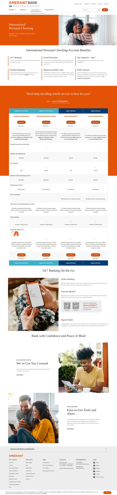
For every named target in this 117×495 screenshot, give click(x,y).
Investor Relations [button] (13, 470)
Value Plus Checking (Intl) (21, 116)
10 (95, 56)
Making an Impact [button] (13, 479)
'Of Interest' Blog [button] (99, 477)
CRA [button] (10, 487)
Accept (107, 492)
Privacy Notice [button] (46, 462)
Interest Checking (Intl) (95, 116)
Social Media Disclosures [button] (48, 470)
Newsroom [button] (11, 476)
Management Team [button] (13, 473)
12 (19, 194)
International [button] (36, 10)
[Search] (90, 9)
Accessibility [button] (46, 468)
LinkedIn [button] (97, 465)
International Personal (26, 13)
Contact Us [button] (28, 470)
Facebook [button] (97, 468)
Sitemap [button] (28, 479)
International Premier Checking (46, 116)
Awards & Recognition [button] (14, 484)
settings (45, 493)
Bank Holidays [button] (29, 462)
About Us (93, 3)
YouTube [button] (97, 474)
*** (28, 74)
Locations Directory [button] (30, 473)
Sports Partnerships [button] (14, 468)
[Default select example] (61, 101)
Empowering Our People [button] (15, 481)
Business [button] (23, 10)
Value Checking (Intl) (70, 116)
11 (83, 61)
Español (106, 3)
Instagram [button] (97, 471)
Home (10, 13)
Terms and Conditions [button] (48, 465)
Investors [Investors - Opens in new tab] (100, 3)
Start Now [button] (21, 122)
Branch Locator (78, 3)
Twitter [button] (97, 462)
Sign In (105, 10)
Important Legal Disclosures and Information (22, 449)
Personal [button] (12, 10)
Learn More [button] (71, 122)
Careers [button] (11, 465)
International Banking (16, 13)
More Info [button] (21, 126)
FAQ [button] (27, 465)
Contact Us (87, 3)
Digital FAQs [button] (29, 468)
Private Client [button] (50, 10)
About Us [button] (11, 462)
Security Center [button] (29, 476)
